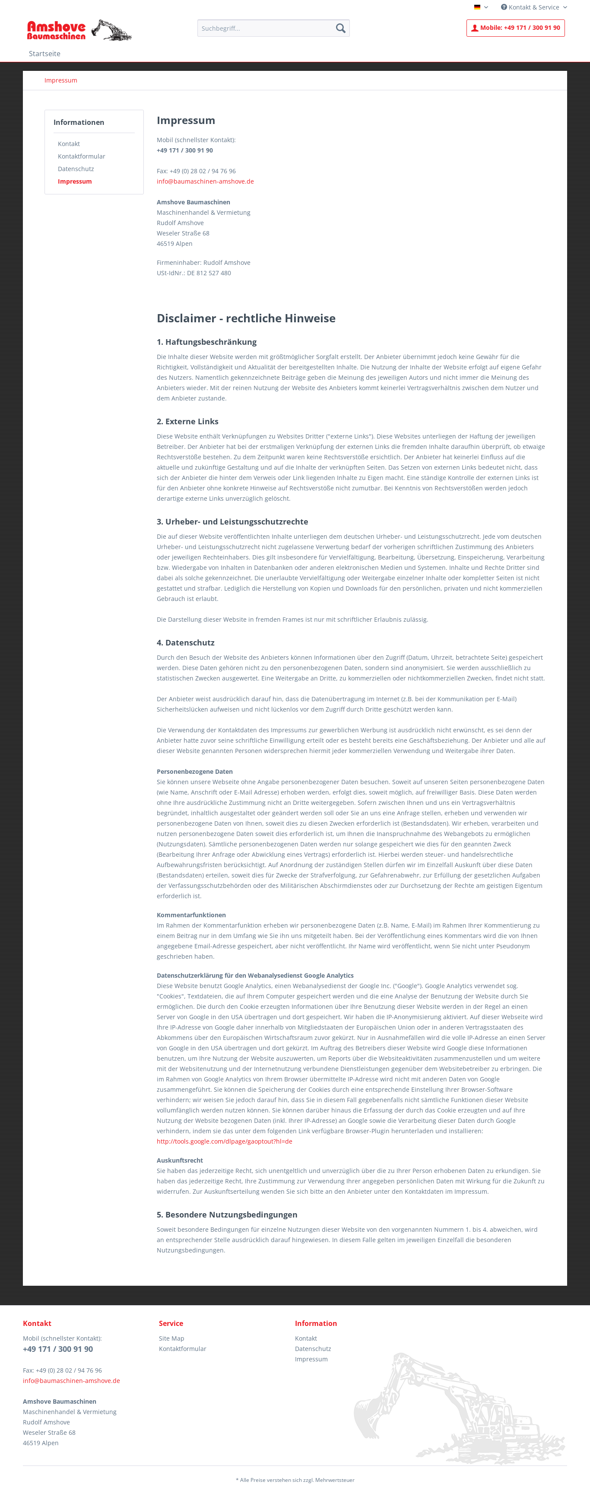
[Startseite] (45, 53)
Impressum (75, 181)
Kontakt (69, 144)
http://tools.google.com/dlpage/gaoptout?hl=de (224, 1141)
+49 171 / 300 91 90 (515, 27)
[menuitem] (273, 28)
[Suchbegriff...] (273, 28)
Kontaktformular (81, 156)
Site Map (171, 1338)
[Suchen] (341, 28)
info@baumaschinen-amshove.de (205, 181)
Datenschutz (76, 169)
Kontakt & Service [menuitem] (531, 7)
